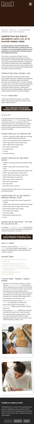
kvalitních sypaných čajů (14, 285)
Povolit (26, 421)
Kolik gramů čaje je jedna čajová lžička (13, 264)
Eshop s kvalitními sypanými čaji (11, 272)
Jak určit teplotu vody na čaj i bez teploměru (15, 259)
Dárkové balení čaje (8, 274)
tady (28, 248)
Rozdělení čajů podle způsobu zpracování (14, 266)
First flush (11, 227)
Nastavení (8, 421)
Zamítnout (17, 421)
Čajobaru (14, 310)
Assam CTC (15, 120)
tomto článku (25, 231)
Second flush (18, 227)
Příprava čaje (12, 30)
